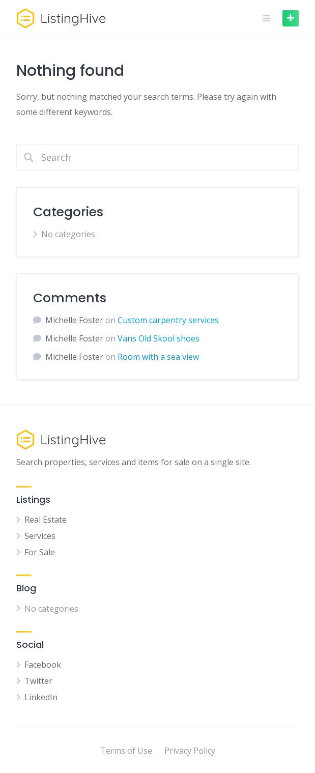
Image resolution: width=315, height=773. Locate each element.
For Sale (39, 552)
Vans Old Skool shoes (158, 338)
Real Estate (45, 519)
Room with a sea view (158, 356)
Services (39, 535)
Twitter (38, 680)
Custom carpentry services (168, 320)
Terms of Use (126, 750)
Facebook (42, 664)
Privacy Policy (189, 750)
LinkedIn (41, 697)
